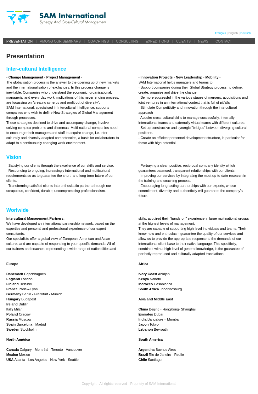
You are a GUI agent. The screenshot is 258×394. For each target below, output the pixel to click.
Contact (224, 41)
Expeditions (157, 41)
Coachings (98, 41)
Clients (183, 41)
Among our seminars (60, 41)
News (203, 41)
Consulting (127, 41)
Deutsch (245, 33)
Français (220, 33)
